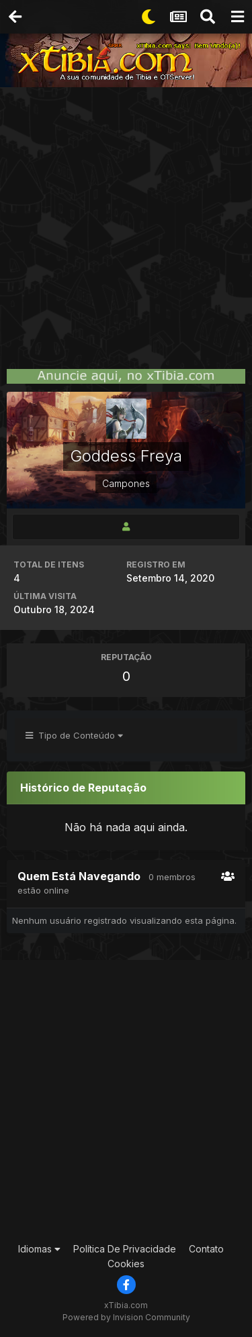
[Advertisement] (126, 219)
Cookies (126, 1263)
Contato (206, 1248)
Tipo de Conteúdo (74, 735)
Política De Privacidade (124, 1248)
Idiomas (39, 1248)
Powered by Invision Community (126, 1317)
